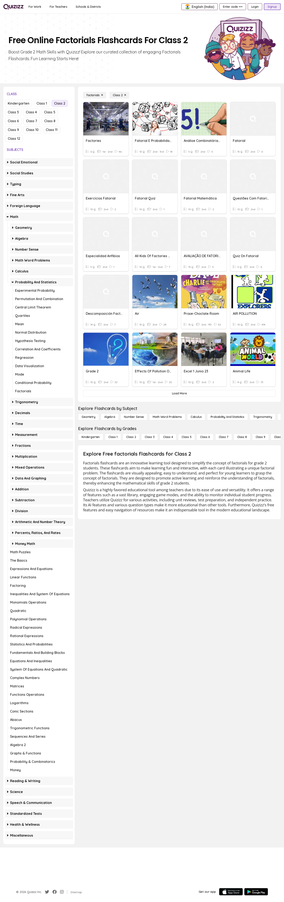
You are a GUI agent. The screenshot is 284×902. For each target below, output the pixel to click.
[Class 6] (205, 437)
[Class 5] (186, 437)
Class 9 (13, 130)
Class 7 (31, 121)
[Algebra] (110, 416)
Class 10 (32, 130)
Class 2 (59, 103)
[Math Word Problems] (167, 416)
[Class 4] (168, 437)
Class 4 (31, 112)
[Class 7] (223, 437)
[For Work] (35, 6)
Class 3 (13, 112)
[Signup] (272, 6)
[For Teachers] (58, 6)
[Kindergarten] (90, 437)
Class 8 (49, 121)
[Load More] (179, 393)
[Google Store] (256, 891)
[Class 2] (119, 95)
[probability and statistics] (227, 416)
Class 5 (49, 112)
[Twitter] (47, 892)
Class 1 (41, 103)
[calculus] (196, 416)
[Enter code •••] (232, 6)
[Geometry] (88, 416)
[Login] (255, 6)
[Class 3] (149, 437)
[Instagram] (62, 892)
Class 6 (13, 121)
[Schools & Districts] (88, 6)
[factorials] (94, 95)
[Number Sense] (133, 416)
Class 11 (51, 130)
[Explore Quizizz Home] (13, 6)
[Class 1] (113, 437)
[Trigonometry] (263, 416)
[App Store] (231, 891)
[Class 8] (242, 437)
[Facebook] (54, 892)
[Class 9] (260, 437)
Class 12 (14, 138)
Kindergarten (18, 103)
